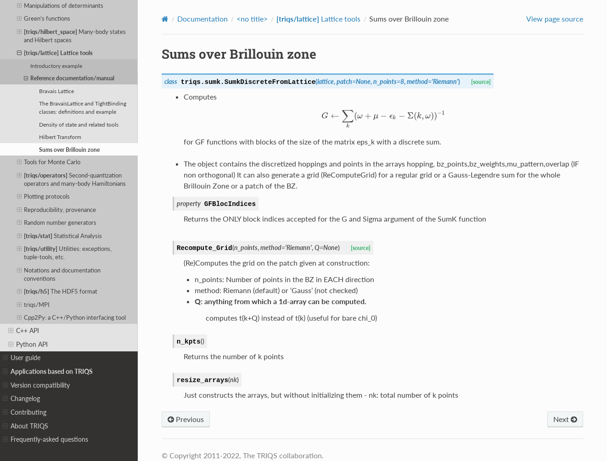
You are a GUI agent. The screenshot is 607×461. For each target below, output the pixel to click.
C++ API (23, 331)
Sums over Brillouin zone (69, 149)
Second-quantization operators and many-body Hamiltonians (71, 179)
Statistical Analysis (59, 236)
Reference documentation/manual (69, 78)
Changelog (21, 398)
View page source (554, 18)
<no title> (252, 18)
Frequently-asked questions (45, 439)
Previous (186, 419)
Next (565, 419)
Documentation (202, 18)
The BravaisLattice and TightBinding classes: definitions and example (82, 107)
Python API (28, 344)
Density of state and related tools (78, 124)
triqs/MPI (33, 304)
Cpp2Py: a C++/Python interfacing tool (71, 317)
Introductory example (56, 65)
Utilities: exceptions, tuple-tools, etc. (64, 252)
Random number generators (57, 222)
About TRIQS (25, 426)
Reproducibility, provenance (56, 210)
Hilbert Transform (60, 136)
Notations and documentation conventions (59, 274)
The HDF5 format (57, 291)
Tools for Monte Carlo (49, 162)
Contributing (24, 412)
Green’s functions (44, 18)
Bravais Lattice (56, 91)
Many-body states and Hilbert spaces (71, 36)
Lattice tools (55, 53)
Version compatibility (36, 385)
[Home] (165, 18)
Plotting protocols (43, 196)
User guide (21, 358)
